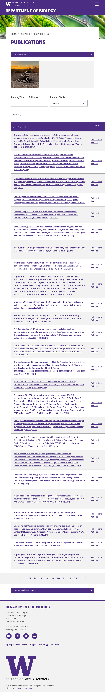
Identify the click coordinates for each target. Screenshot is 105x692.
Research (25, 34)
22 (69, 578)
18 (46, 578)
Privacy (8, 688)
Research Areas (41, 34)
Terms (18, 688)
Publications (96, 139)
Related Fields (57, 97)
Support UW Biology (39, 644)
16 (35, 578)
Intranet (55, 644)
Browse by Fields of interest (26, 590)
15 (29, 578)
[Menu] (96, 4)
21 (64, 578)
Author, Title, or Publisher (24, 97)
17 (40, 578)
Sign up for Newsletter (16, 644)
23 (75, 578)
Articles (94, 142)
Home (14, 34)
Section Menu (20, 54)
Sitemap (28, 688)
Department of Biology (31, 10)
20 (58, 578)
